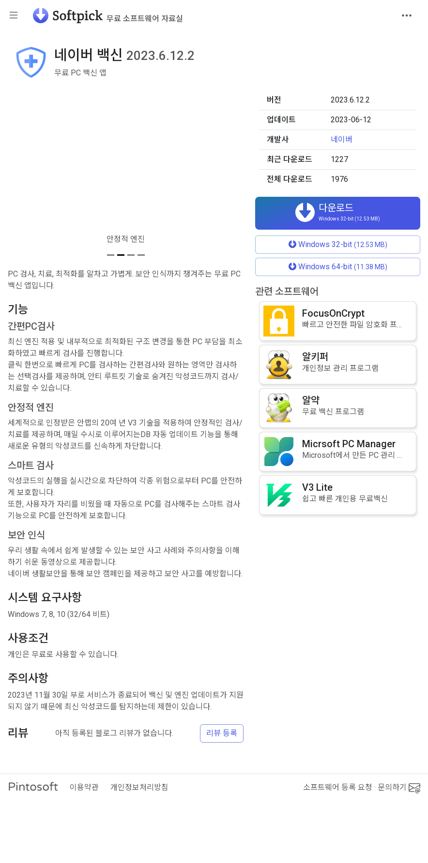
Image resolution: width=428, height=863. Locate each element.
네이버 (341, 139)
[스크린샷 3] (131, 255)
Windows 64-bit (338, 266)
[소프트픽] (105, 15)
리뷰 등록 (221, 733)
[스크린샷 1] (110, 255)
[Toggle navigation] (406, 15)
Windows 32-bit (338, 244)
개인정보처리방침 (139, 787)
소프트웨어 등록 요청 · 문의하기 (361, 787)
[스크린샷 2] (120, 255)
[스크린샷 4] (141, 255)
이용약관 (84, 787)
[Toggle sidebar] (13, 16)
